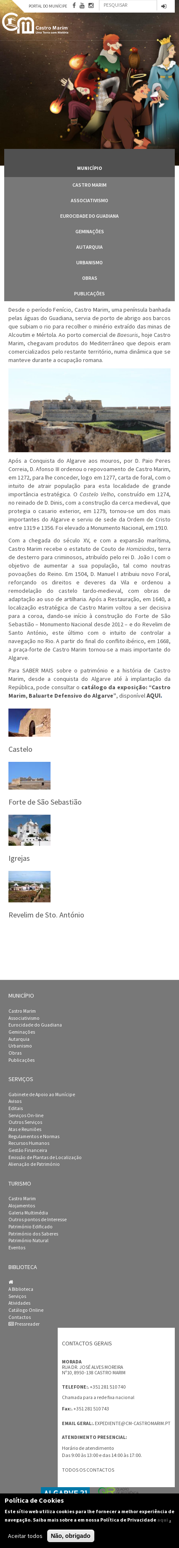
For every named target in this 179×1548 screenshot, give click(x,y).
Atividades (19, 1303)
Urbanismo (89, 262)
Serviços (17, 1296)
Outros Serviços (25, 1122)
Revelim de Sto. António (46, 915)
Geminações (89, 231)
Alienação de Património (34, 1164)
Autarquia (89, 247)
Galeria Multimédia (28, 1213)
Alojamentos (21, 1206)
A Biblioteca (20, 1289)
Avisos (14, 1101)
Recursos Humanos (28, 1143)
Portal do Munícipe (48, 6)
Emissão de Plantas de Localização (45, 1157)
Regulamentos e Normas (33, 1136)
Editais (15, 1108)
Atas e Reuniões (24, 1129)
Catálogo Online (25, 1310)
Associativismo (89, 200)
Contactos (19, 1317)
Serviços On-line (25, 1115)
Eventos (16, 1248)
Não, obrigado (71, 1535)
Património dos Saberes (33, 1234)
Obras (89, 278)
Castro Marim (89, 185)
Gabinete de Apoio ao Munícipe (41, 1094)
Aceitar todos (25, 1536)
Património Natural (28, 1240)
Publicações (89, 293)
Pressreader (24, 1324)
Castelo (20, 749)
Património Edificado (30, 1227)
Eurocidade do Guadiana (89, 216)
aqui (162, 1520)
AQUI (153, 695)
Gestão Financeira (27, 1150)
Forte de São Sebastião (45, 802)
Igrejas (19, 858)
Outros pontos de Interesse (37, 1219)
